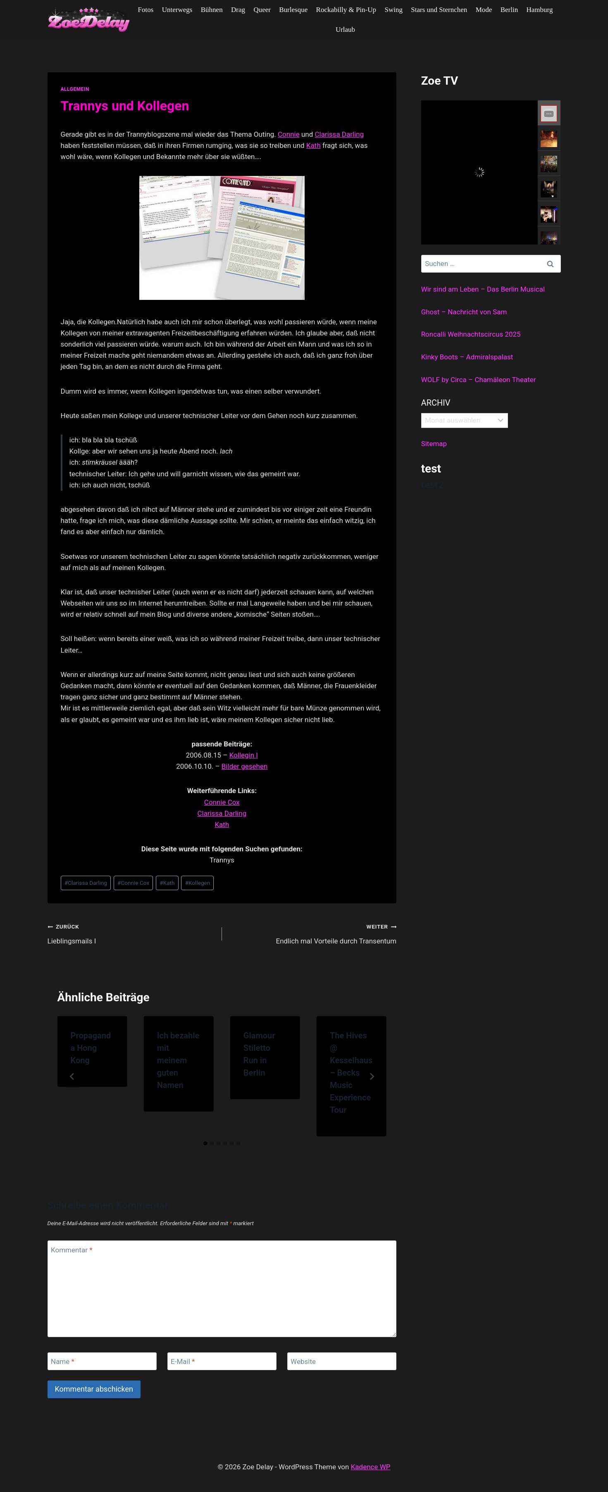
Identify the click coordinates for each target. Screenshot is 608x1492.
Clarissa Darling (339, 134)
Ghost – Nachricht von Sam (464, 312)
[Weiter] (371, 1076)
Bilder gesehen (245, 766)
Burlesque (293, 10)
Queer (262, 10)
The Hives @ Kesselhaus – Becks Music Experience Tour (351, 1073)
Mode (484, 10)
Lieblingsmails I (131, 933)
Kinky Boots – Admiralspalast (467, 357)
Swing (393, 10)
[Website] (342, 1361)
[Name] (102, 1361)
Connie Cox (222, 802)
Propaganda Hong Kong (91, 1048)
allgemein (75, 89)
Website (303, 1361)
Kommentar (71, 1249)
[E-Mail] (222, 1361)
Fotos (146, 10)
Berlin (509, 10)
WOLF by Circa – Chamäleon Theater (478, 379)
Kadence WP (371, 1467)
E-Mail (183, 1361)
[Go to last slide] (72, 1076)
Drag (238, 10)
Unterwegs (177, 10)
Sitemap (434, 444)
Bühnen (212, 10)
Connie (289, 134)
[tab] (205, 1143)
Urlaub (345, 29)
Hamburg (540, 10)
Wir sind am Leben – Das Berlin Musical (483, 289)
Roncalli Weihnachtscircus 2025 (471, 334)
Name (62, 1361)
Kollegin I (243, 755)
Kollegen (197, 882)
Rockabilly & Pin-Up (346, 10)
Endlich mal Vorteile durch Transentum (312, 933)
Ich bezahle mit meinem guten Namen (178, 1060)
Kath (313, 145)
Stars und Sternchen (439, 10)
